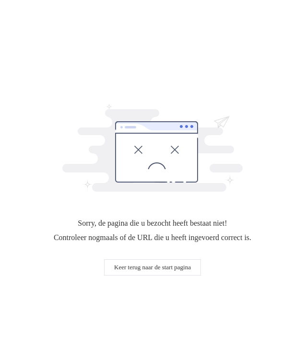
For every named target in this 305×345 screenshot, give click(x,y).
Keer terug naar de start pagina (152, 267)
